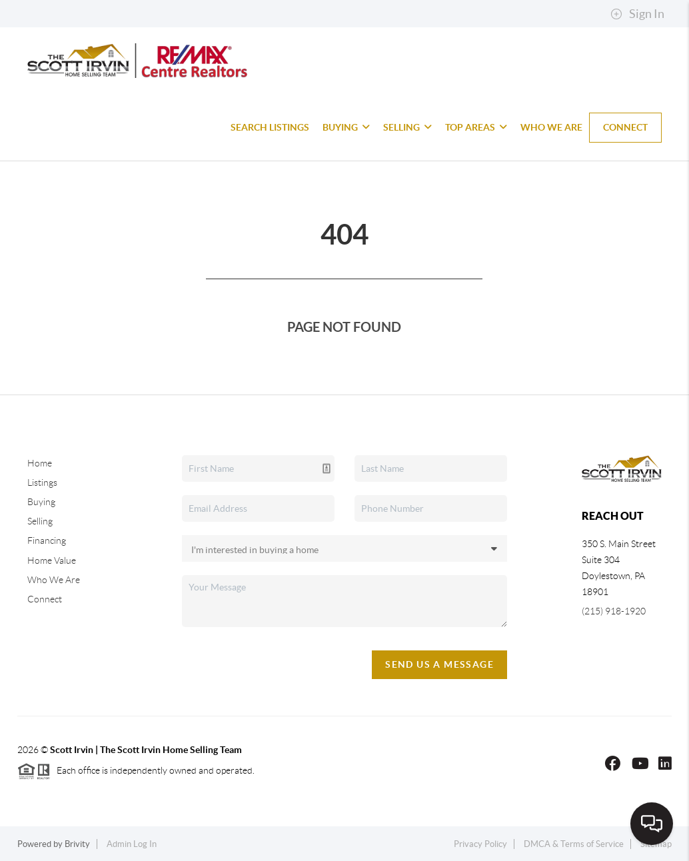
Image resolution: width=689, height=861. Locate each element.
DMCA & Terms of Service (574, 844)
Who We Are (551, 127)
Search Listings (270, 127)
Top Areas (476, 127)
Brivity (77, 844)
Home (39, 463)
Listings (42, 482)
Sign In (637, 14)
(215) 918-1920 (614, 611)
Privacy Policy (480, 844)
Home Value (51, 560)
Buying (346, 127)
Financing (46, 540)
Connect (625, 127)
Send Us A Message (439, 664)
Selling (407, 127)
